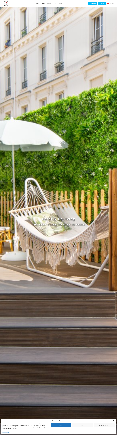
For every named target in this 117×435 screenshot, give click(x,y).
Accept (61, 425)
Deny (82, 425)
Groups (102, 3)
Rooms (37, 3)
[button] (114, 421)
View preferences (104, 425)
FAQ (55, 3)
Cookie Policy (5, 432)
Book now (93, 3)
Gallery (49, 3)
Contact (60, 3)
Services (43, 3)
